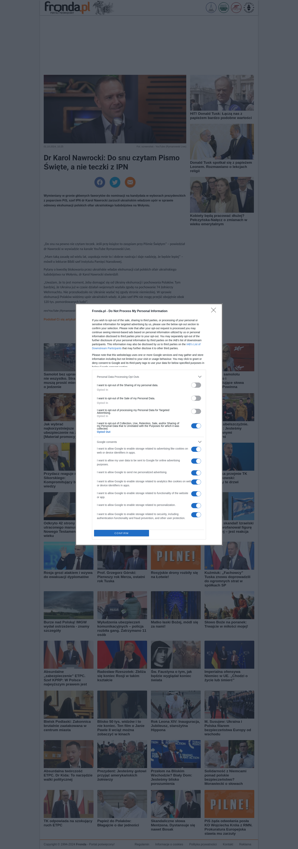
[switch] (196, 385)
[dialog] (149, 424)
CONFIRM (121, 533)
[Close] (214, 311)
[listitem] (149, 377)
